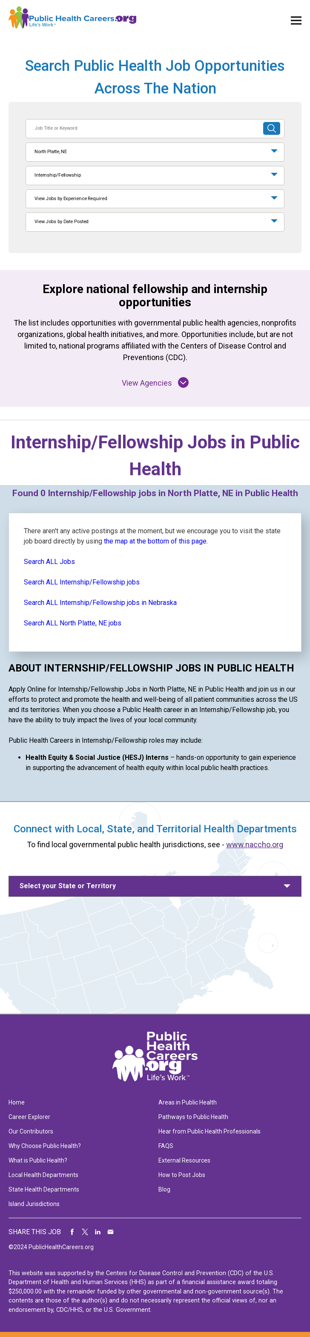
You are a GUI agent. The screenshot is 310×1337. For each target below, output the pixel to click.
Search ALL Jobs (49, 562)
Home (17, 1102)
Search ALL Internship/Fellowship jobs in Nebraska (100, 603)
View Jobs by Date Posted (61, 221)
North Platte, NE (50, 151)
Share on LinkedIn (98, 1232)
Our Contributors (31, 1131)
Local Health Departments (43, 1174)
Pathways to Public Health (193, 1116)
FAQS (165, 1145)
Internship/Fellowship (57, 175)
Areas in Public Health (187, 1102)
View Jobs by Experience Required (70, 198)
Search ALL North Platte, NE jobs (72, 623)
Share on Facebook (72, 1232)
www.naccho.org (254, 844)
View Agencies (155, 382)
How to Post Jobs (181, 1174)
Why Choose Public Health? (45, 1145)
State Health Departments (44, 1189)
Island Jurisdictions (34, 1203)
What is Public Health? (38, 1160)
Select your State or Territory (68, 886)
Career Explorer (29, 1116)
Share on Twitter (85, 1232)
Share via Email (111, 1232)
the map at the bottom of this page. (156, 541)
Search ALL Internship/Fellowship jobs (82, 582)
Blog (164, 1189)
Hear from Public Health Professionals (209, 1131)
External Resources (184, 1160)
